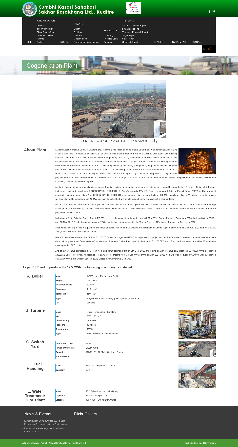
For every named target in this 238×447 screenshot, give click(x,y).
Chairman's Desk (45, 35)
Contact (197, 42)
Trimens (211, 443)
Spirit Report (128, 38)
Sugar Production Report (134, 25)
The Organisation (45, 29)
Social (64, 42)
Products (110, 30)
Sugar (77, 29)
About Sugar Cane (46, 32)
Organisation (46, 20)
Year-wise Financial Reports (135, 32)
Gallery (40, 42)
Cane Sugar (109, 35)
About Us (41, 25)
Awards (40, 38)
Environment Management (86, 42)
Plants (79, 24)
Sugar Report (128, 35)
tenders (39, 428)
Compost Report (130, 42)
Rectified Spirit (111, 38)
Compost (78, 35)
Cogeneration (80, 38)
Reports (128, 20)
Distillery (78, 32)
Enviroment (178, 42)
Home (28, 42)
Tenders (159, 42)
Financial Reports (130, 29)
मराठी (208, 48)
